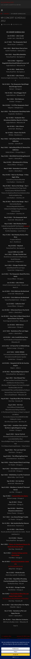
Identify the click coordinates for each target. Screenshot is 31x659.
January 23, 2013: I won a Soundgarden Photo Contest (23, 638)
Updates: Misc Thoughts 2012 (6, 637)
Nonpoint (26, 226)
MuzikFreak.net (7, 2)
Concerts (6, 13)
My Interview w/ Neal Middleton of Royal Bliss (15, 598)
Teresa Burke (6, 24)
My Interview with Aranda (15, 566)
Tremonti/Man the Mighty (20, 496)
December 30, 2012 (17, 24)
